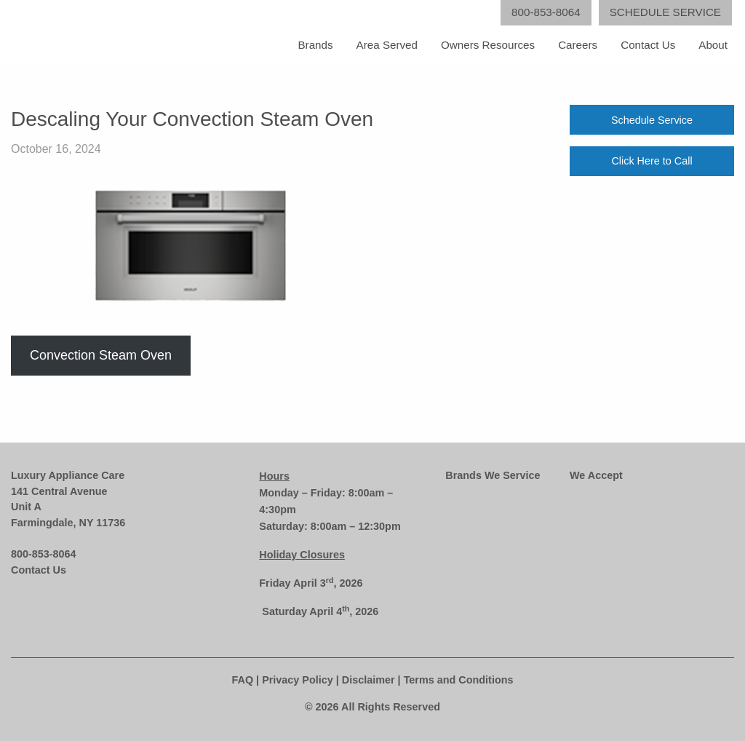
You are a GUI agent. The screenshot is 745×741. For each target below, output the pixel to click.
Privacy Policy (297, 680)
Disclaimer (368, 680)
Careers (577, 45)
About (713, 45)
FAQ (243, 680)
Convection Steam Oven (101, 355)
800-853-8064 (43, 554)
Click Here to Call (651, 161)
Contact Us (648, 45)
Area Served (387, 45)
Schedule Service (652, 120)
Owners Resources (488, 45)
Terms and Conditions (459, 680)
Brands (315, 45)
